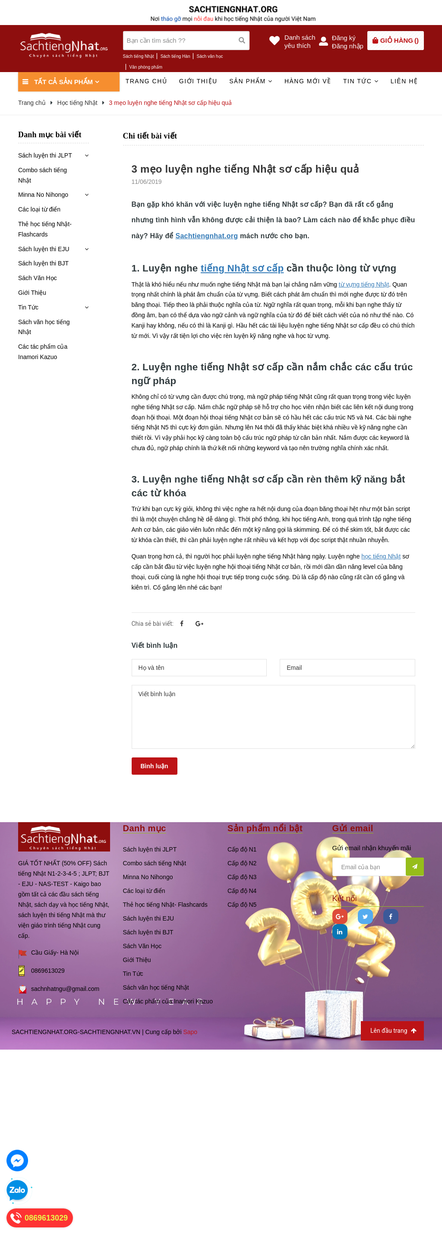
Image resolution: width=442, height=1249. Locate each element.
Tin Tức (28, 307)
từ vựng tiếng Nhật (364, 284)
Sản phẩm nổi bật (265, 828)
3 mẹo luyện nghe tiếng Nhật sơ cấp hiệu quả (245, 169)
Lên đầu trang (393, 1031)
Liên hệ (404, 81)
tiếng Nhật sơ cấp (242, 268)
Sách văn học (210, 56)
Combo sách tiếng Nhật (42, 175)
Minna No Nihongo (43, 194)
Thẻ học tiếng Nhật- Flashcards (45, 229)
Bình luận (154, 766)
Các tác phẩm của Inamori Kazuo (42, 351)
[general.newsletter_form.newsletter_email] (378, 867)
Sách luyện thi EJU (43, 249)
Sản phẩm (250, 81)
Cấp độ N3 (241, 877)
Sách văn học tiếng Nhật (44, 327)
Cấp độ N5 (241, 904)
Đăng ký (344, 37)
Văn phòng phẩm (146, 67)
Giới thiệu (198, 81)
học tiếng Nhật (381, 556)
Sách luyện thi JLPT (45, 155)
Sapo (190, 1031)
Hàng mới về (308, 81)
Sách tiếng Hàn (175, 56)
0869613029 (48, 970)
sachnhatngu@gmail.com (65, 988)
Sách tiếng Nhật (138, 56)
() (399, 40)
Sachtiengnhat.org (206, 236)
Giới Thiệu (32, 292)
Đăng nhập (347, 46)
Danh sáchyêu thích (300, 41)
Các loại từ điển (39, 209)
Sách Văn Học (37, 277)
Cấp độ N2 (241, 863)
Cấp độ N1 (241, 849)
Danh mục (144, 828)
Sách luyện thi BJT (43, 263)
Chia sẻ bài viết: (153, 623)
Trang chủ (146, 81)
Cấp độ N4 (241, 890)
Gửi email (352, 828)
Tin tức (361, 81)
